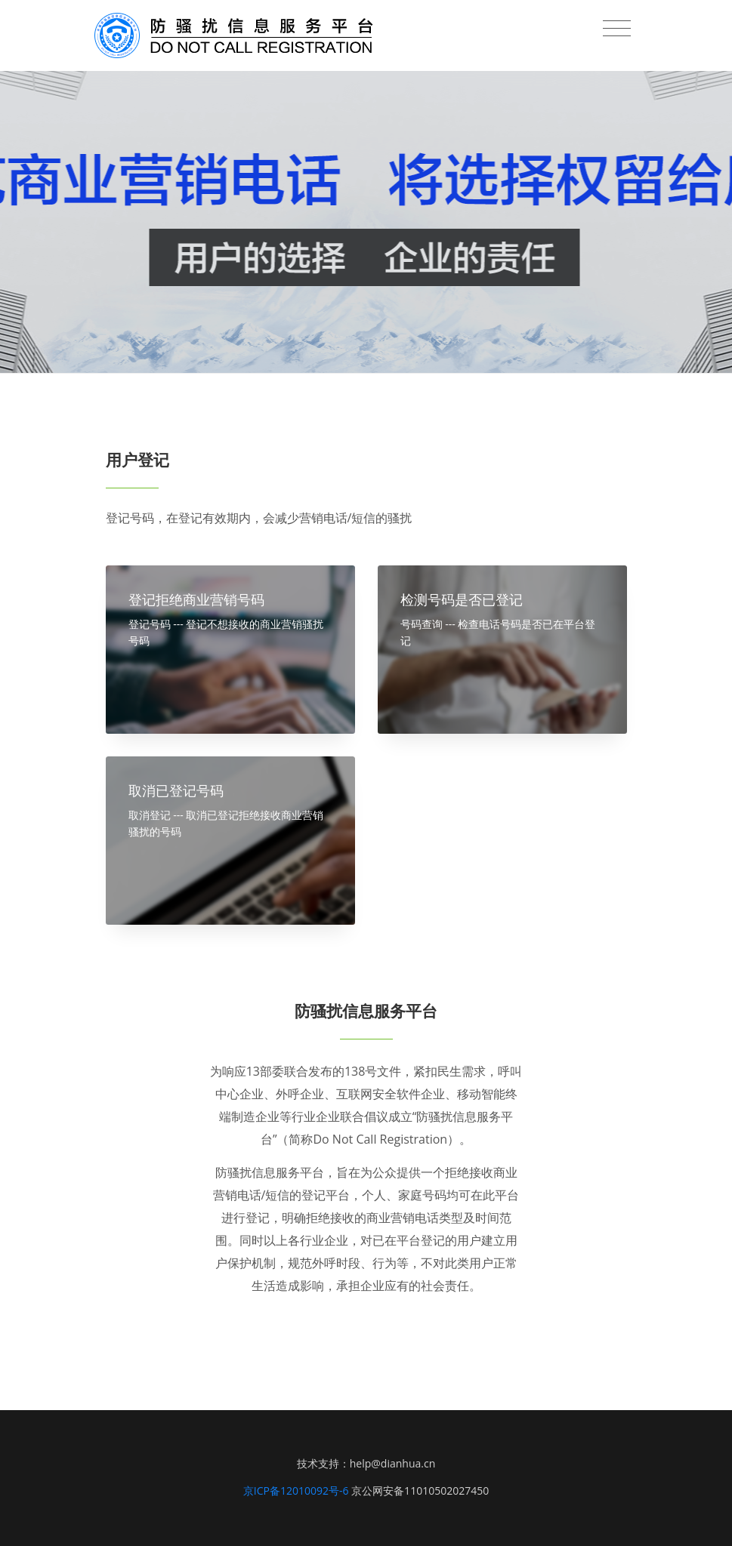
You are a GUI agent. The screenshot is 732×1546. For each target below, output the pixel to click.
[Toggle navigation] (616, 29)
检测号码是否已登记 (461, 599)
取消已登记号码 (176, 790)
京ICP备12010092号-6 (296, 1490)
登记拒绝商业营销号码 (196, 599)
